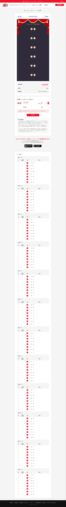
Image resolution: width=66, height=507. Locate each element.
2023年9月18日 (33, 16)
